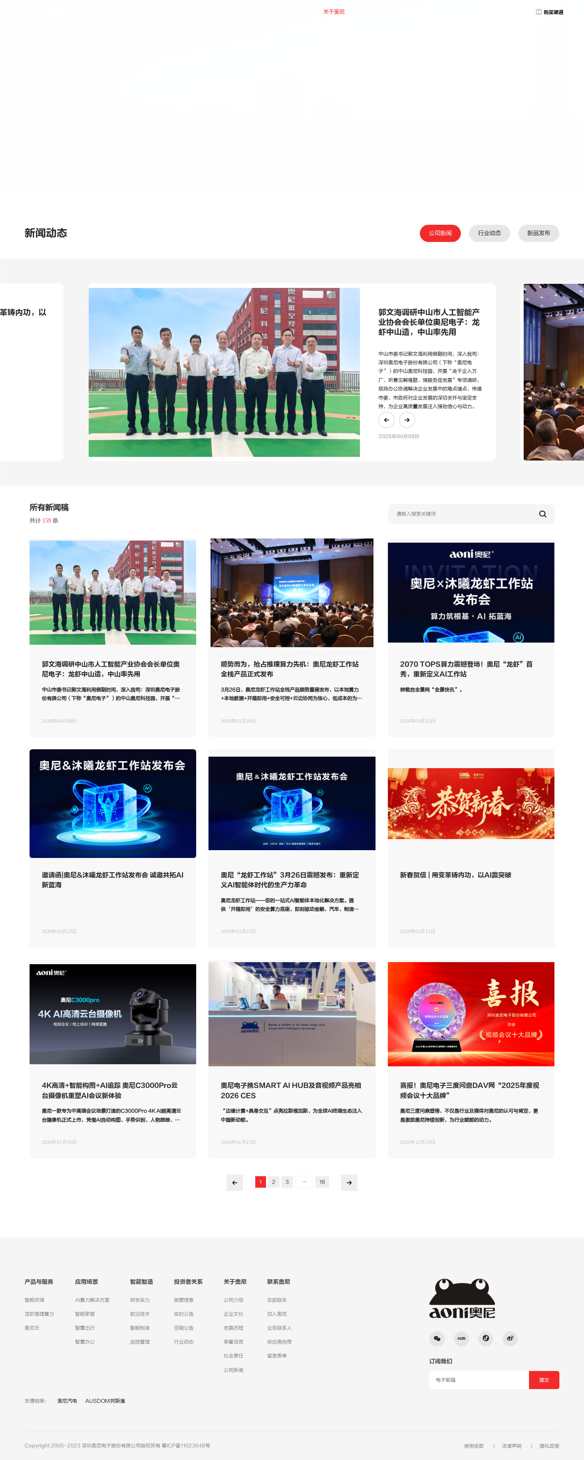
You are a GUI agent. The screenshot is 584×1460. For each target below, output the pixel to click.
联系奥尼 (362, 12)
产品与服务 (242, 12)
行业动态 (489, 233)
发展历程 (233, 1328)
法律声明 (512, 1446)
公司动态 (501, 159)
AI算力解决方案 (92, 1300)
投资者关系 (303, 12)
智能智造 (141, 1282)
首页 (217, 12)
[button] (386, 420)
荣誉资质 (233, 1342)
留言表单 (277, 1356)
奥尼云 (32, 1328)
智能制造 (140, 1328)
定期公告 (184, 1328)
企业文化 (233, 1314)
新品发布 (538, 233)
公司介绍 (233, 1300)
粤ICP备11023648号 (186, 1446)
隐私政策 (549, 1446)
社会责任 (233, 1356)
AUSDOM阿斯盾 (105, 1401)
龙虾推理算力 (39, 1314)
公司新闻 (440, 233)
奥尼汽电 (67, 1401)
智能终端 (34, 1300)
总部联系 (277, 1300)
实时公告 (184, 1314)
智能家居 (85, 1314)
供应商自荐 (279, 1342)
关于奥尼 (334, 12)
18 (322, 1182)
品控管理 (140, 1342)
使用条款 (474, 1446)
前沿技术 (140, 1314)
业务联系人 (279, 1328)
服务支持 (350, 159)
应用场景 (273, 12)
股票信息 (184, 1300)
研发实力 (140, 1300)
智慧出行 (85, 1328)
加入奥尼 (426, 159)
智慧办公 (85, 1342)
